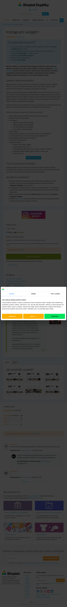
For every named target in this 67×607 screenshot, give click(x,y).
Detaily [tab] (33, 293)
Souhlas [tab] (11, 293)
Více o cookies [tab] (55, 293)
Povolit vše (54, 316)
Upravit (33, 316)
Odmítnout (12, 316)
